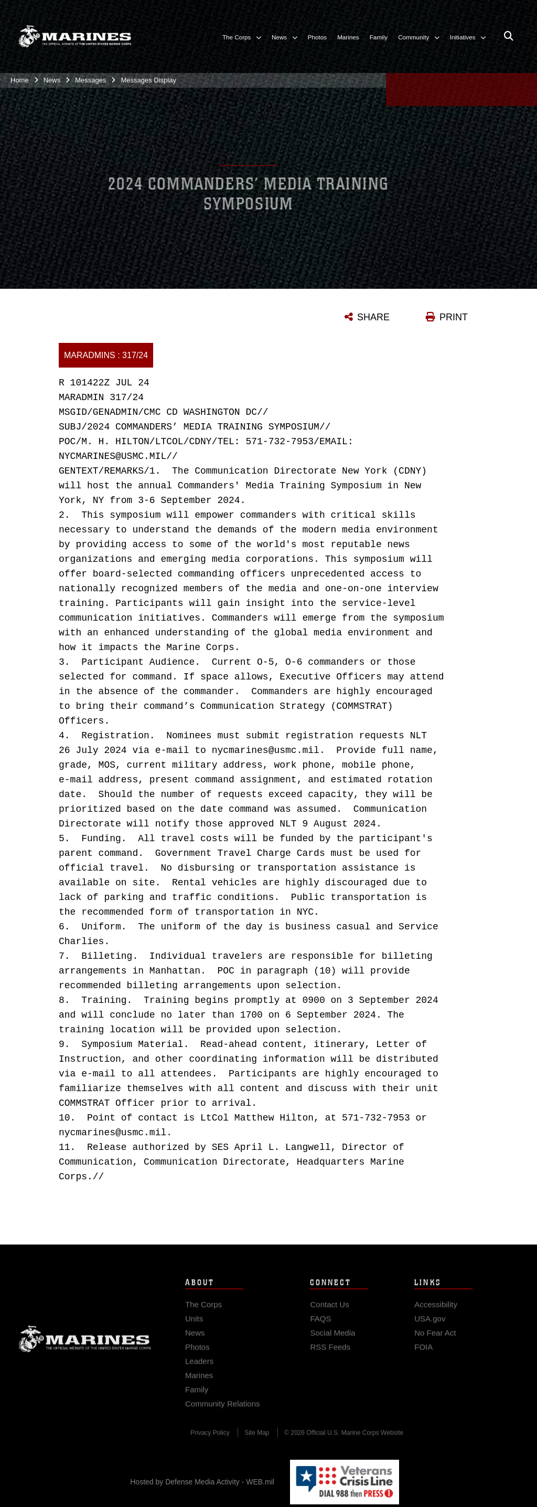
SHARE (373, 317)
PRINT (453, 317)
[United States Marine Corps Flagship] (74, 31)
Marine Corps (85, 1344)
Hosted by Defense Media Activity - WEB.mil (202, 1482)
